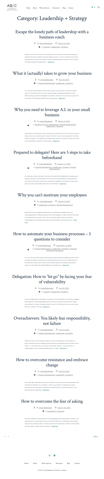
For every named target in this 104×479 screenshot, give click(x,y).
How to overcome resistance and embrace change (52, 362)
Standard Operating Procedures (61, 250)
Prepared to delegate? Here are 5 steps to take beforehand (52, 155)
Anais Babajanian (46, 43)
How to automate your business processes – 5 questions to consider (52, 236)
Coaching (46, 47)
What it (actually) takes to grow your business (52, 73)
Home (28, 8)
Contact (70, 8)
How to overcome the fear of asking (52, 401)
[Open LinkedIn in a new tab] (92, 7)
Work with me (44, 8)
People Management (64, 205)
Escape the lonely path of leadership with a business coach (52, 34)
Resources (56, 8)
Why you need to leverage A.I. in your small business (52, 112)
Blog (64, 8)
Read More (51, 62)
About (35, 8)
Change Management (46, 83)
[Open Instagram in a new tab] (94, 7)
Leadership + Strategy (59, 47)
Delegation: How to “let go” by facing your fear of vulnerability (52, 279)
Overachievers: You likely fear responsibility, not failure (52, 320)
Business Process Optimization (47, 124)
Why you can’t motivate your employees (52, 195)
